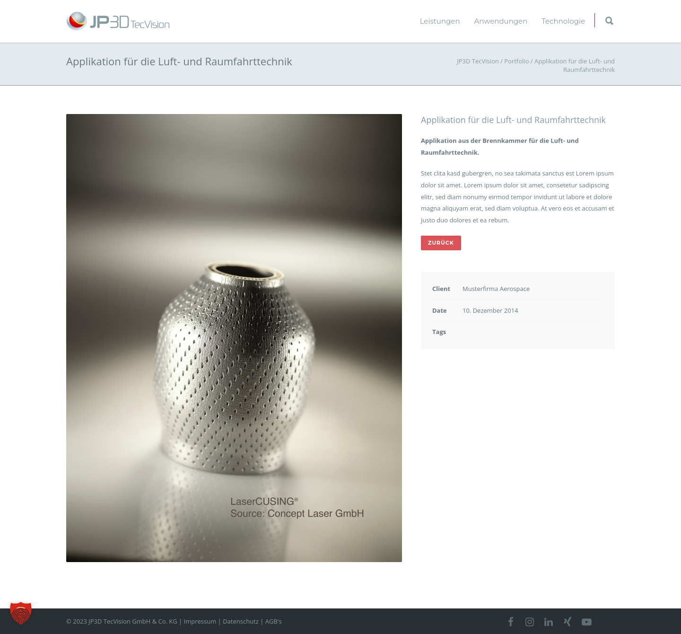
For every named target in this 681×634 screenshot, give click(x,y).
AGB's (273, 621)
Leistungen (440, 21)
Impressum (200, 621)
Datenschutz (241, 621)
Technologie (563, 21)
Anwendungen (501, 21)
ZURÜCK (441, 242)
